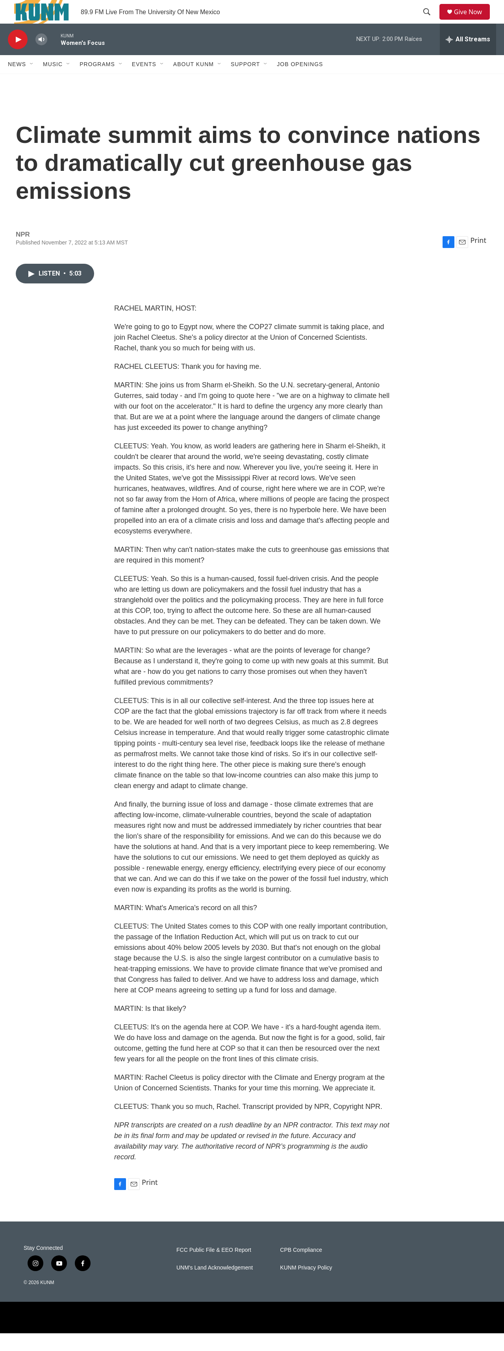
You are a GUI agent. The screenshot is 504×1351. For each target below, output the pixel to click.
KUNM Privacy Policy (306, 1285)
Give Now (472, 21)
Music (53, 82)
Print (478, 258)
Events (144, 82)
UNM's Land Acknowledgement (214, 1285)
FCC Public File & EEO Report (213, 1268)
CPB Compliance (301, 1268)
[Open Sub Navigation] (32, 82)
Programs (97, 82)
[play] (17, 57)
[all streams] (468, 57)
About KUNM (193, 82)
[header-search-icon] (429, 20)
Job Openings (300, 82)
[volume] (41, 57)
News (17, 82)
